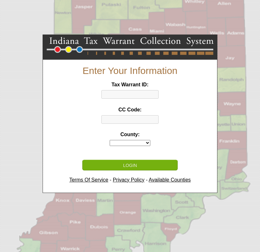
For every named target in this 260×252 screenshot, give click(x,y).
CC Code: (130, 109)
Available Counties (170, 179)
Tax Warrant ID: (130, 84)
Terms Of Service (88, 179)
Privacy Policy (129, 179)
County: (130, 134)
